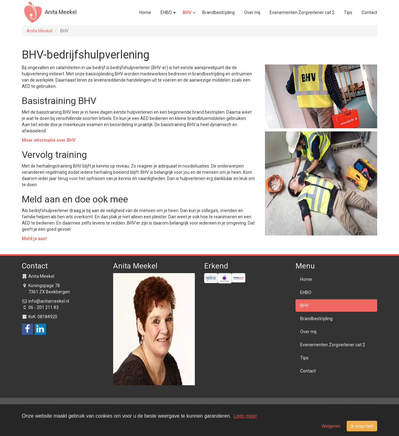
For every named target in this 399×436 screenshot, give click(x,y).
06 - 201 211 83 (43, 307)
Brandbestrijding (218, 12)
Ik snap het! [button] (362, 426)
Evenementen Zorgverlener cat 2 (302, 12)
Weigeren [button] (331, 426)
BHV (187, 12)
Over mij (252, 12)
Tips (348, 12)
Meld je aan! (34, 238)
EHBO (167, 12)
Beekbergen (58, 291)
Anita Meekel (49, 12)
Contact (369, 12)
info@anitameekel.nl (48, 301)
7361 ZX (36, 291)
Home (145, 12)
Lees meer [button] (245, 416)
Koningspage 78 (44, 285)
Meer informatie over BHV (48, 140)
